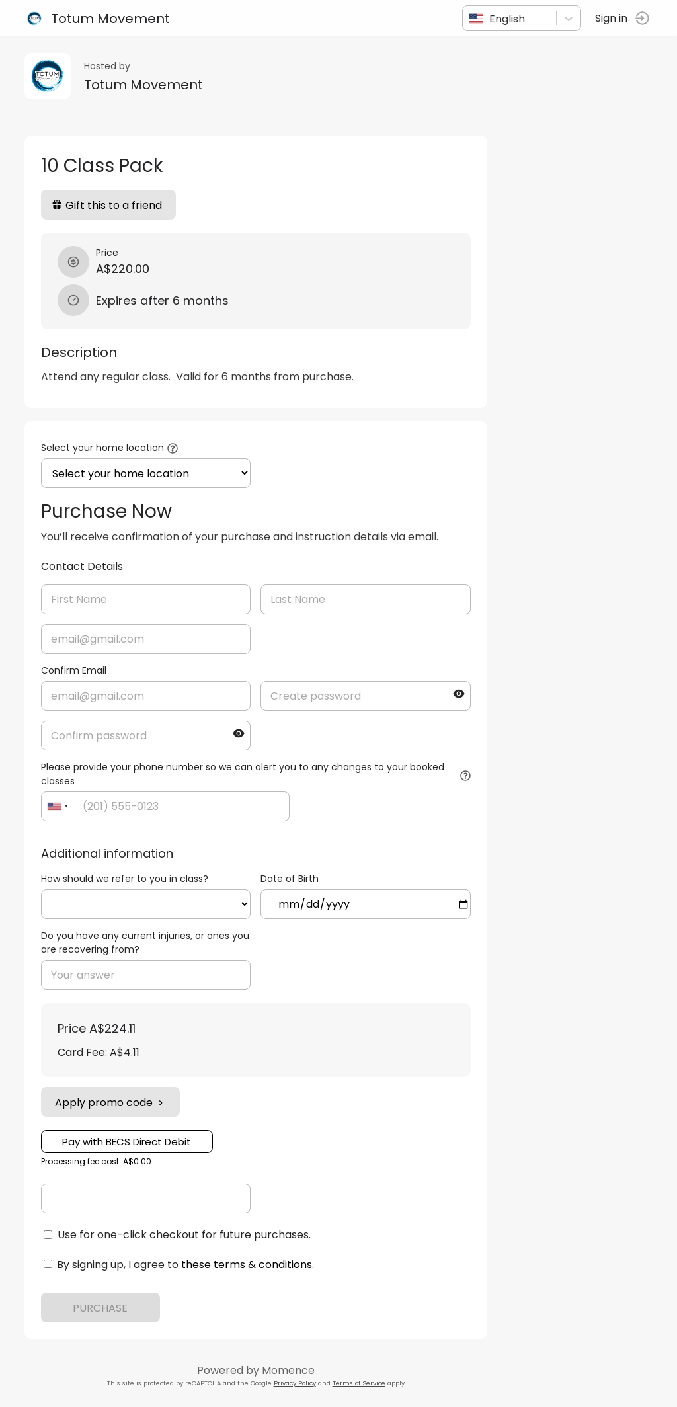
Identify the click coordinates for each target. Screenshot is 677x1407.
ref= (148, 904)
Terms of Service (361, 1383)
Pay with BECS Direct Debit (129, 1141)
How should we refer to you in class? (126, 878)
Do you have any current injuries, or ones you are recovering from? (147, 942)
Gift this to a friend (109, 205)
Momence (290, 1370)
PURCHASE (102, 1308)
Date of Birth (292, 878)
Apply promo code (112, 1102)
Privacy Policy (297, 1383)
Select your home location (104, 447)
